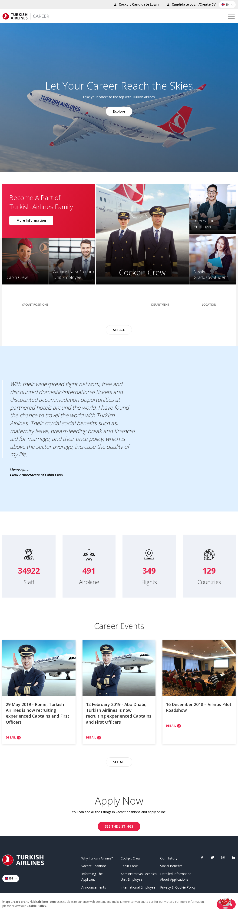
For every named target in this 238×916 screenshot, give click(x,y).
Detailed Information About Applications (176, 876)
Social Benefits (171, 865)
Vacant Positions (93, 865)
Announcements (93, 886)
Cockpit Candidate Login (135, 5)
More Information (31, 219)
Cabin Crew (129, 865)
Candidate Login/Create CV (190, 5)
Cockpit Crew (130, 857)
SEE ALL (119, 327)
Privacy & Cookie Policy (177, 886)
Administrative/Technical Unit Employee (139, 876)
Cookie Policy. (36, 906)
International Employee (138, 886)
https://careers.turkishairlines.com (29, 902)
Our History (168, 857)
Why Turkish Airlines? (97, 857)
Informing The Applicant (92, 876)
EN (228, 4)
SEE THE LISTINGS (119, 825)
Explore (119, 111)
